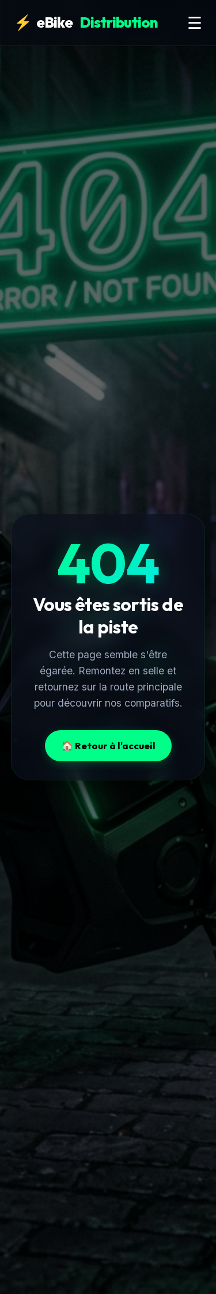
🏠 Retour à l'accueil (108, 745)
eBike (86, 23)
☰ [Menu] (194, 23)
